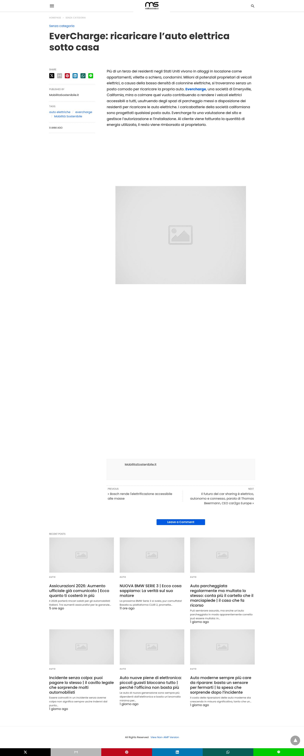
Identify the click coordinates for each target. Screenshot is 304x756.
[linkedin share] (75, 75)
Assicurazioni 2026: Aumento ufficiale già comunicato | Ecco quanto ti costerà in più (79, 590)
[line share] (90, 75)
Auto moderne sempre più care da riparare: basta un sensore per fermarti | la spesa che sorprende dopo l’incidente (220, 685)
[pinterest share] (67, 75)
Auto (52, 577)
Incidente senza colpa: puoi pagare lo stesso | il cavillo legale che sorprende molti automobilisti (81, 685)
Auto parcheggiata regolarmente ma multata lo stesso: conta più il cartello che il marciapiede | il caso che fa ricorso (221, 595)
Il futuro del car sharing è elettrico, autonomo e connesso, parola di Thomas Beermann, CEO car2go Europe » (222, 498)
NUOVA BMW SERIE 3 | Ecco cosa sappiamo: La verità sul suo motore (151, 590)
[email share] (59, 75)
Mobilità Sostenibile (68, 116)
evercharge (83, 112)
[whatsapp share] (83, 75)
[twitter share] (51, 75)
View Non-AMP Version (165, 737)
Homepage (55, 17)
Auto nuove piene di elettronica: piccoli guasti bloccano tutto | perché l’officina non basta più (151, 682)
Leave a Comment (180, 522)
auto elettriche (59, 112)
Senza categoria (76, 17)
